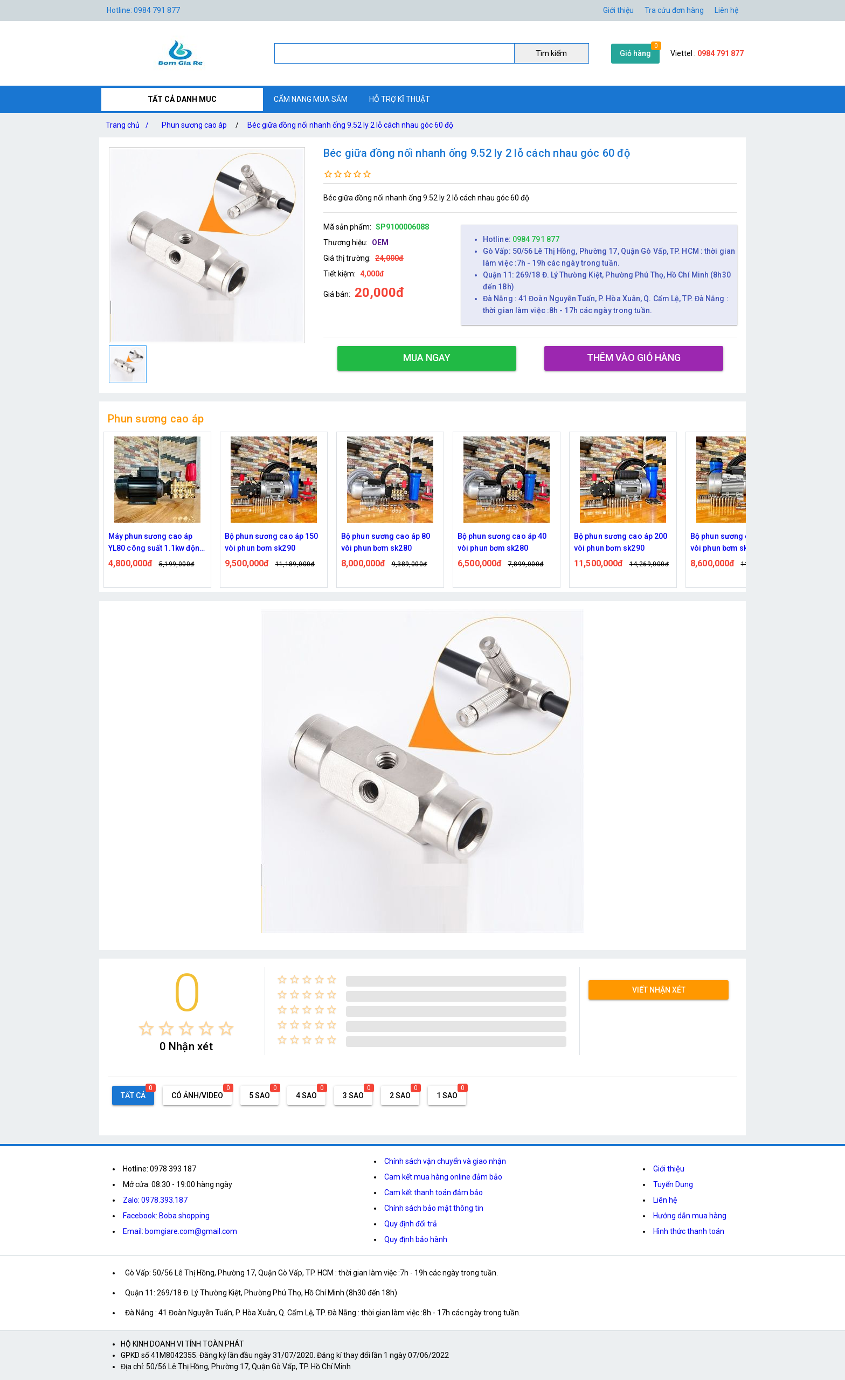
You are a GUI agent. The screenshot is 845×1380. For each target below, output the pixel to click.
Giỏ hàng (635, 53)
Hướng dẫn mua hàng (689, 1215)
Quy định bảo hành (415, 1239)
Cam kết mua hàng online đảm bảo (443, 1177)
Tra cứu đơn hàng (674, 10)
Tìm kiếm (551, 53)
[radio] (146, 1028)
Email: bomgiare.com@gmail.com (180, 1231)
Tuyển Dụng (673, 1184)
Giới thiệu (668, 1168)
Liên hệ (726, 10)
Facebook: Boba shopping (166, 1215)
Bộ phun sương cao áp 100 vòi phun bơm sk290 (737, 542)
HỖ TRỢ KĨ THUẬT (399, 99)
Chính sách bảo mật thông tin (433, 1208)
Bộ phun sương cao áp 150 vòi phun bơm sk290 (271, 542)
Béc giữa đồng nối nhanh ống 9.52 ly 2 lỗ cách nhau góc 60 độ (350, 125)
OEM (380, 242)
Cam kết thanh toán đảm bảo (433, 1192)
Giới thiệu (618, 10)
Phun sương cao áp (194, 125)
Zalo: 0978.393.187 (155, 1200)
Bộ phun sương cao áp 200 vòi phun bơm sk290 (620, 542)
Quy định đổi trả (410, 1223)
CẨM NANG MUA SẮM (311, 99)
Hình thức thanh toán (688, 1231)
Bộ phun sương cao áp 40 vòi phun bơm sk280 (502, 542)
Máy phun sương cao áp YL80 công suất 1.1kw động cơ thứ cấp (156, 543)
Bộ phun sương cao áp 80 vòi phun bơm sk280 (385, 542)
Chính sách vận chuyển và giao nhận (445, 1161)
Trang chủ (129, 125)
